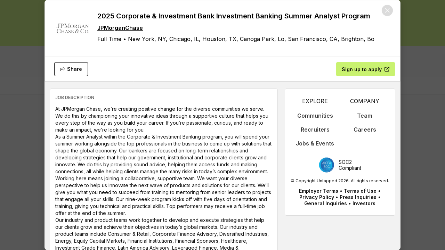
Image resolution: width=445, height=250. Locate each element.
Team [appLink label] (364, 115)
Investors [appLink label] (364, 203)
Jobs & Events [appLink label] (315, 143)
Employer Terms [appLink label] (318, 191)
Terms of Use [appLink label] (360, 191)
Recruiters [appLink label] (315, 129)
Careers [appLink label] (365, 129)
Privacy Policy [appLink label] (316, 197)
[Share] (71, 69)
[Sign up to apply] (365, 69)
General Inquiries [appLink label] (325, 203)
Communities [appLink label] (315, 115)
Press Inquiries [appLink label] (358, 197)
